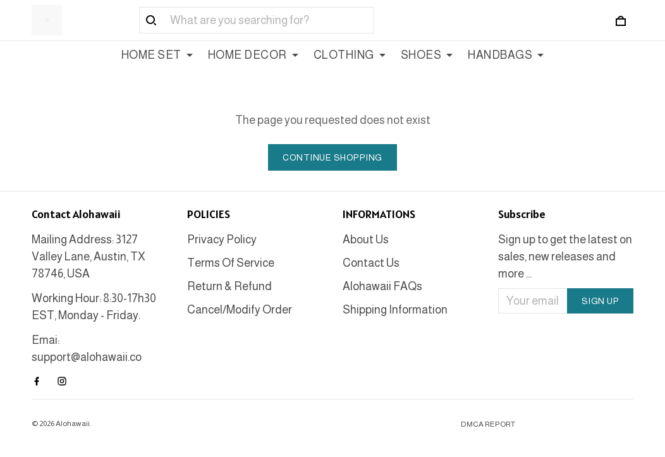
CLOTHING (350, 55)
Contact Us (371, 263)
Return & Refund (229, 286)
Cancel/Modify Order (239, 309)
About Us (366, 239)
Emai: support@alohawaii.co (87, 348)
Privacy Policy (222, 239)
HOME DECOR (253, 55)
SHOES (427, 55)
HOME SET (157, 55)
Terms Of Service (230, 263)
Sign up (600, 301)
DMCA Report (488, 424)
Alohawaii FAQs (382, 286)
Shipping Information (395, 309)
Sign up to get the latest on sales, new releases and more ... (565, 256)
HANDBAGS (506, 55)
